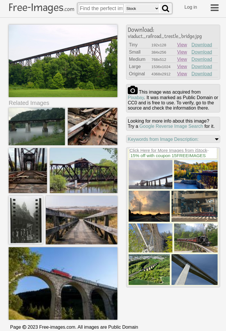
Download (202, 44)
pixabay (136, 97)
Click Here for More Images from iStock (168, 150)
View (182, 44)
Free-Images (41, 7)
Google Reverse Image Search (171, 126)
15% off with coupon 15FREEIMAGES (168, 155)
